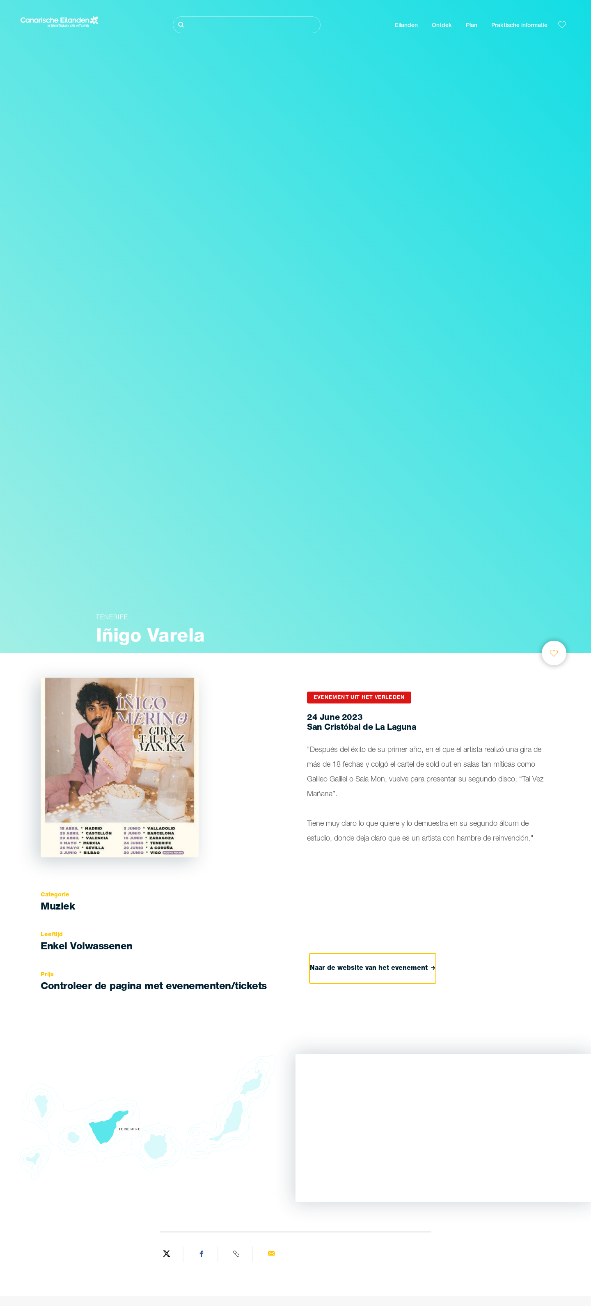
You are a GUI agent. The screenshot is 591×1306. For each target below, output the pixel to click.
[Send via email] (271, 1254)
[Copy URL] (236, 1254)
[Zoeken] (247, 24)
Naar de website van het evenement (373, 968)
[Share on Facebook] (201, 1254)
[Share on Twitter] (166, 1254)
